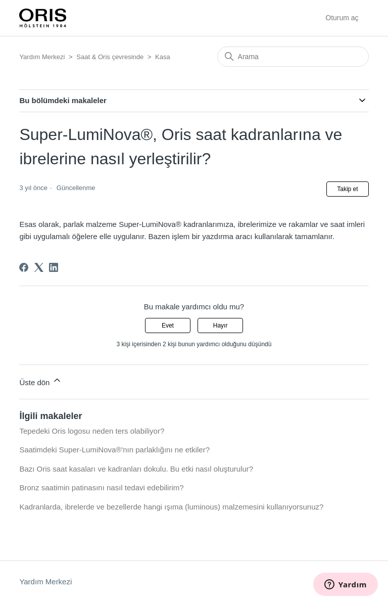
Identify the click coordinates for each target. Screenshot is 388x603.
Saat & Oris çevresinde (109, 57)
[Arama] (293, 57)
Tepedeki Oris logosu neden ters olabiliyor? (91, 431)
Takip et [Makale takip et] (347, 189)
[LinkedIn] (53, 267)
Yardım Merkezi (42, 57)
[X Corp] (38, 267)
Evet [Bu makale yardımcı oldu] (168, 325)
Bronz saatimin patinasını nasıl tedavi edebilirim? (101, 487)
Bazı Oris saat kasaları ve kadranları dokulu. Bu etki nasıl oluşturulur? (136, 469)
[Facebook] (23, 267)
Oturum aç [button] (341, 18)
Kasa (162, 57)
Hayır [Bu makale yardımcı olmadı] (220, 325)
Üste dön (40, 381)
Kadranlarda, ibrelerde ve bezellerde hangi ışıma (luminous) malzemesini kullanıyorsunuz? (171, 506)
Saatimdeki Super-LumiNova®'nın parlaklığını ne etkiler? (114, 449)
